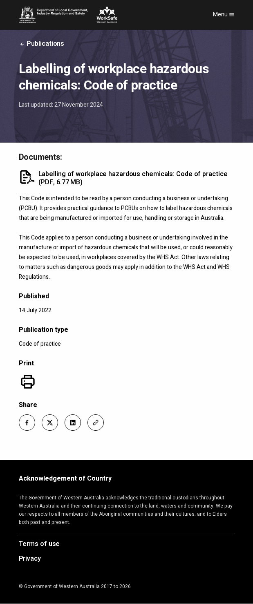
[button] (27, 422)
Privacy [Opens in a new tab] (30, 559)
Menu (224, 14)
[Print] (28, 382)
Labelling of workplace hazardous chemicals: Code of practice (133, 178)
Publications (42, 44)
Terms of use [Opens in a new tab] (39, 544)
